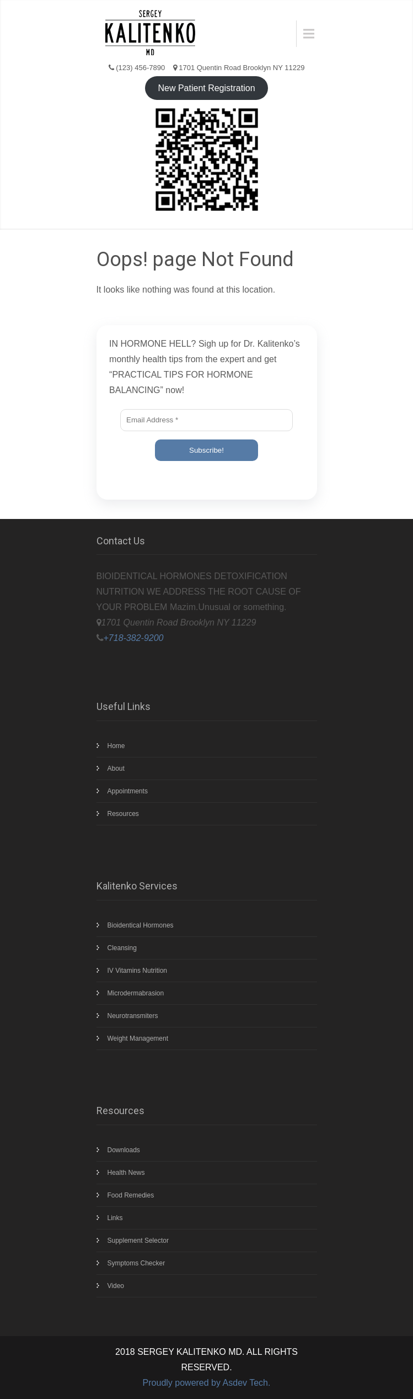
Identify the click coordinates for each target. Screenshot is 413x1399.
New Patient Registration (206, 88)
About (116, 768)
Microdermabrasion (136, 993)
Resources (123, 814)
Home (116, 746)
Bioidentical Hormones (141, 925)
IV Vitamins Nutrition (138, 970)
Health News (126, 1173)
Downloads (124, 1150)
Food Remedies (131, 1195)
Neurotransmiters (133, 1016)
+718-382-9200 (134, 638)
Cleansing (122, 948)
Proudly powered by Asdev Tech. (207, 1382)
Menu (304, 33)
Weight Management (138, 1038)
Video (116, 1286)
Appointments (128, 791)
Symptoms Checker (136, 1263)
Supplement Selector (138, 1240)
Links (115, 1218)
